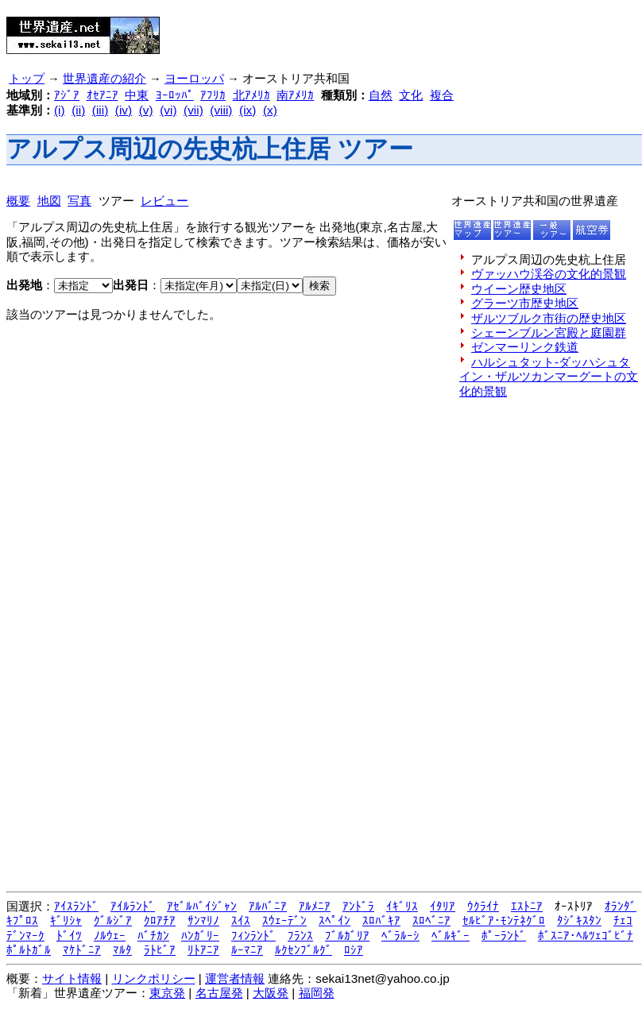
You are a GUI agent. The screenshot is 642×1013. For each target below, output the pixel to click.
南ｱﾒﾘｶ (295, 95)
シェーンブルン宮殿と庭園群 (548, 332)
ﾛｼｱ (353, 950)
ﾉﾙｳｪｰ (110, 935)
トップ (26, 78)
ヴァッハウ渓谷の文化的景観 (548, 273)
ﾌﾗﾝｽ (300, 935)
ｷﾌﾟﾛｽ (22, 920)
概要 (18, 200)
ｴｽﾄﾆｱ (527, 906)
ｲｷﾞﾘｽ (402, 906)
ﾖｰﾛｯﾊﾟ (175, 95)
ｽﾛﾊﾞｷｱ (381, 920)
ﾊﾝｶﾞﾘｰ (200, 935)
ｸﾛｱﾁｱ (160, 920)
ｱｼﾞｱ (66, 95)
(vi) (168, 110)
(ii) (78, 110)
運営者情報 (235, 978)
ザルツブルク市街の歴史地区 (548, 318)
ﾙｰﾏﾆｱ (247, 950)
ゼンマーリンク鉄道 (524, 347)
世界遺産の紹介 (104, 78)
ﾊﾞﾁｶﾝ (153, 935)
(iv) (123, 110)
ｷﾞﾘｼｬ (66, 920)
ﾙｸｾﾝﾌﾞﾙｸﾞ (303, 950)
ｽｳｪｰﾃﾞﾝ (284, 920)
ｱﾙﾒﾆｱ (315, 906)
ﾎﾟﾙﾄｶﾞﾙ (28, 950)
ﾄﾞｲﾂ (69, 935)
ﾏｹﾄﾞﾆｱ (82, 950)
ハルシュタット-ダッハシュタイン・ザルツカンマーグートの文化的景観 (548, 376)
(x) (270, 110)
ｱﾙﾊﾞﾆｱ (268, 906)
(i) (59, 110)
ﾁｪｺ (622, 920)
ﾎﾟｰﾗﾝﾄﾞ (504, 935)
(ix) (247, 110)
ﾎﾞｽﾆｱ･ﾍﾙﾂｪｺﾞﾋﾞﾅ (585, 935)
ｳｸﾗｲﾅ (483, 906)
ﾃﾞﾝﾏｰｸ (25, 935)
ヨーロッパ (194, 78)
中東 (137, 95)
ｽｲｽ (240, 920)
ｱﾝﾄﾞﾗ (358, 906)
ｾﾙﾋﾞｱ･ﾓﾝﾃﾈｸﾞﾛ (503, 920)
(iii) (100, 110)
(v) (146, 110)
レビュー (164, 200)
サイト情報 (72, 978)
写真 (79, 200)
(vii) (193, 110)
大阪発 (270, 992)
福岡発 (317, 992)
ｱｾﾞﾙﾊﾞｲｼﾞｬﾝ (202, 906)
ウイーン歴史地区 (519, 289)
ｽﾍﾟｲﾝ (334, 920)
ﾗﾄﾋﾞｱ (160, 950)
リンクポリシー (153, 978)
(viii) (221, 110)
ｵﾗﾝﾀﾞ (620, 906)
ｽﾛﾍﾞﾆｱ (431, 920)
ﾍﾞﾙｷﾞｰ (450, 935)
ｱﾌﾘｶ (213, 95)
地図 (49, 200)
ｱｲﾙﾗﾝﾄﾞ (132, 906)
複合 (442, 95)
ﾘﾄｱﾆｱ (203, 950)
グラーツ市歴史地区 (524, 303)
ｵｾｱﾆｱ (102, 95)
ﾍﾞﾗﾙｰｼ (400, 935)
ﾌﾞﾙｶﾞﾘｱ (347, 935)
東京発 (167, 992)
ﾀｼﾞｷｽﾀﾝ (579, 920)
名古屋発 (219, 992)
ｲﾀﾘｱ (442, 906)
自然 (381, 95)
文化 (411, 95)
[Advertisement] (366, 30)
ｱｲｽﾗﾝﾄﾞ (76, 906)
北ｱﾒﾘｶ (251, 95)
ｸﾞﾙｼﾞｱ (113, 920)
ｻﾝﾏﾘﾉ (203, 920)
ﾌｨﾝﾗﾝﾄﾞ (253, 935)
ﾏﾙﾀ (122, 950)
